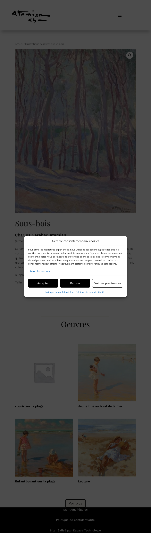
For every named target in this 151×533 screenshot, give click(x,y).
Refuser (75, 283)
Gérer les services (40, 271)
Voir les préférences (107, 283)
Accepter (43, 283)
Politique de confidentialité (59, 291)
